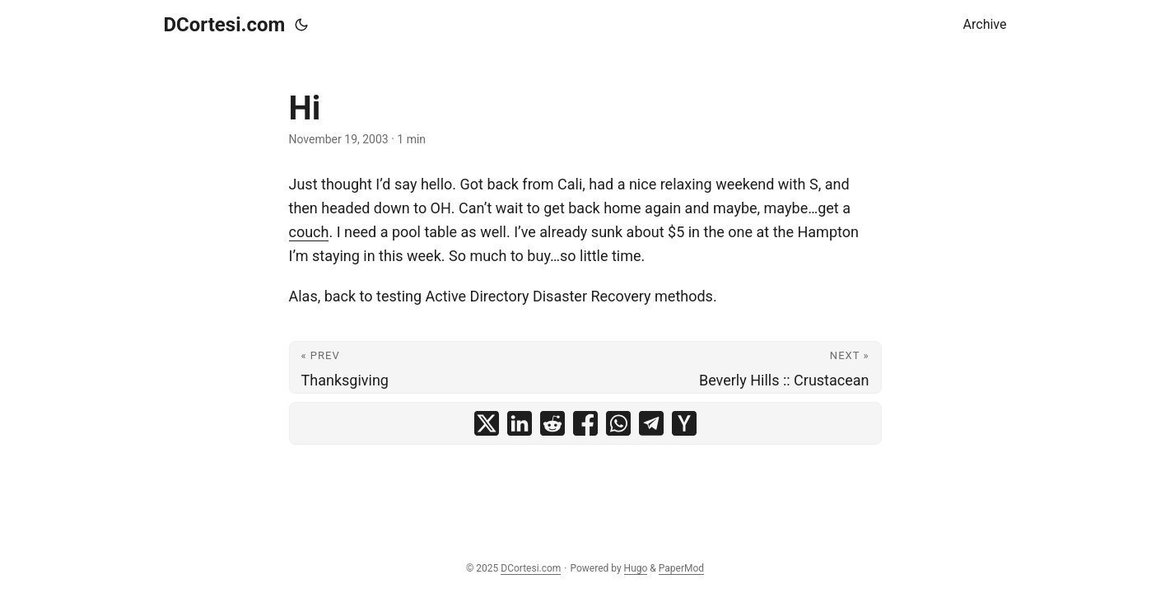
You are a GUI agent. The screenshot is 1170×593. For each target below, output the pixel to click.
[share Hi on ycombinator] (684, 423)
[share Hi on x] (486, 423)
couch (309, 231)
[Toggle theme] (301, 24)
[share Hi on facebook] (585, 423)
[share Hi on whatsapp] (618, 423)
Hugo (636, 568)
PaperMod (681, 568)
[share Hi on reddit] (552, 423)
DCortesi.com (225, 24)
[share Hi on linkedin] (519, 423)
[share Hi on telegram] (651, 423)
